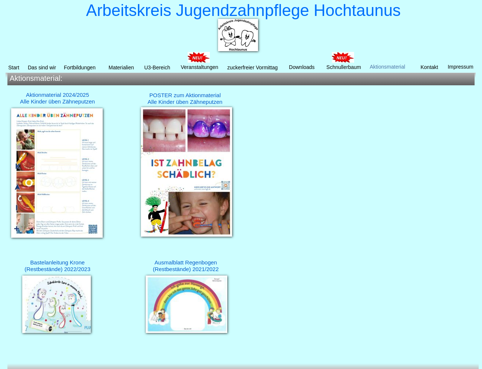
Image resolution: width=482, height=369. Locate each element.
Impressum (460, 67)
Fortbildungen (80, 67)
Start (13, 67)
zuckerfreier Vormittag (252, 67)
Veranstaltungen (199, 67)
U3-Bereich (157, 67)
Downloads (301, 67)
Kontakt (429, 67)
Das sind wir (42, 67)
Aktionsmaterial (387, 67)
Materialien (121, 67)
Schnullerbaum (343, 67)
